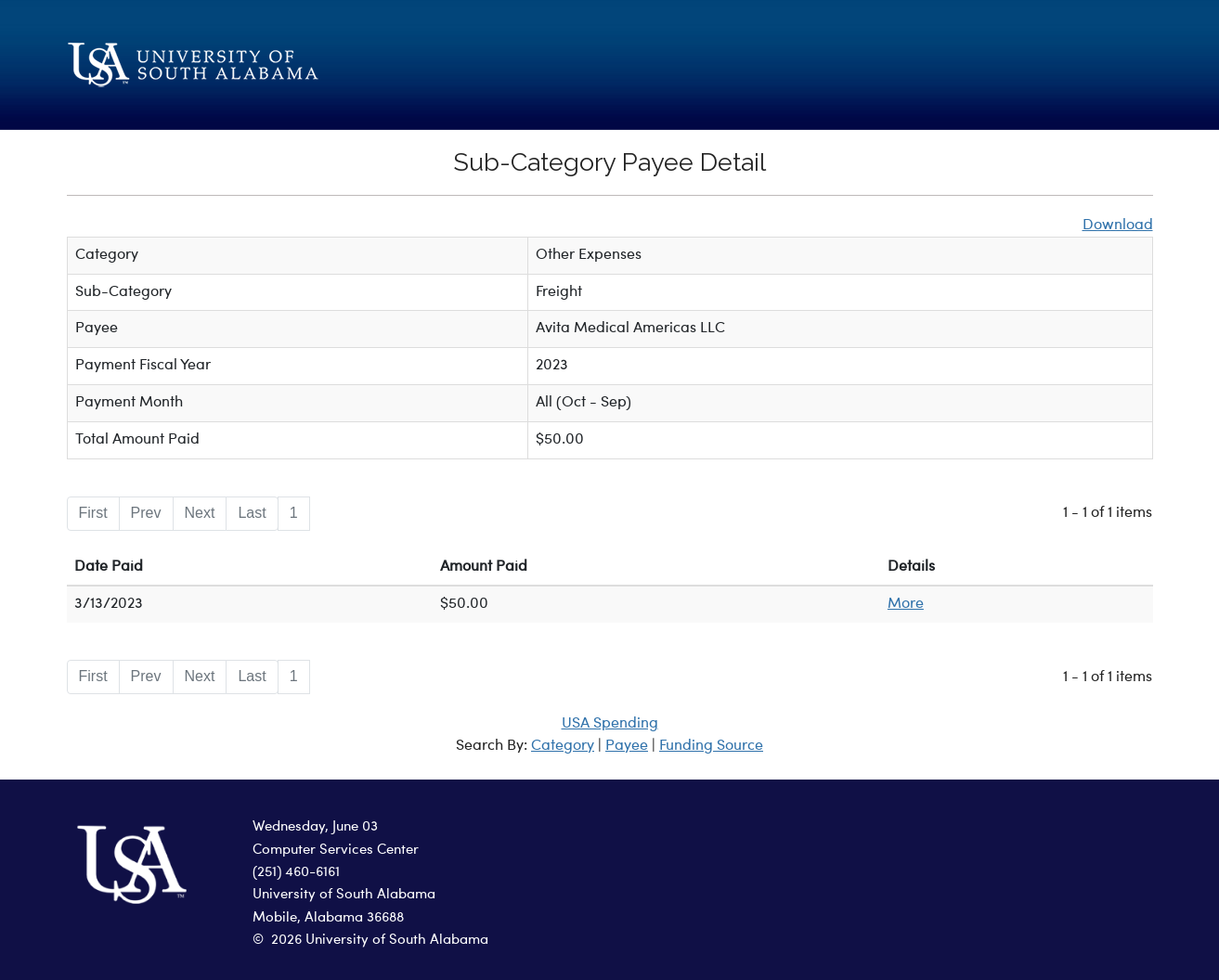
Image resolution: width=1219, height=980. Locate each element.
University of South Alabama (344, 895)
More (906, 604)
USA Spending (610, 723)
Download (1118, 225)
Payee (626, 746)
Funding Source (711, 746)
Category (562, 746)
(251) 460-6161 (296, 873)
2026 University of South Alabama (379, 941)
